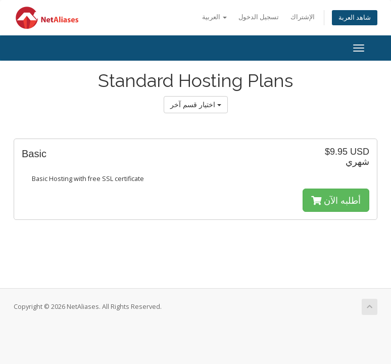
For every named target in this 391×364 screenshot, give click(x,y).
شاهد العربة (354, 17)
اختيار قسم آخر (195, 104)
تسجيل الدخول (258, 17)
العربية (214, 17)
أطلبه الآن (336, 200)
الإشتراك (302, 17)
